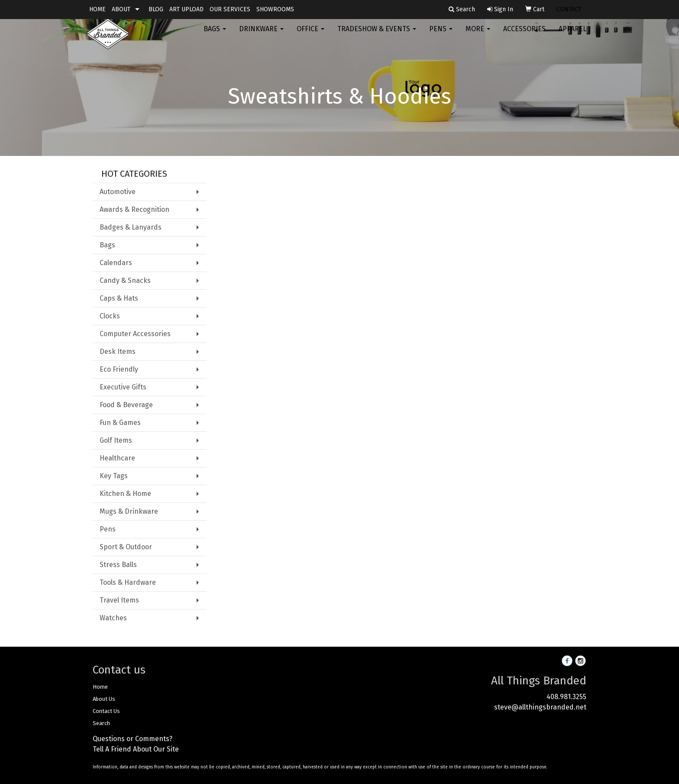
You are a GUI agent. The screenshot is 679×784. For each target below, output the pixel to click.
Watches (113, 618)
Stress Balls (118, 564)
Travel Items (119, 600)
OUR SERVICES (230, 9)
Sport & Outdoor (126, 547)
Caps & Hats (119, 298)
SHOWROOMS (275, 9)
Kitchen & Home (125, 493)
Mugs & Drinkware (129, 511)
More (478, 34)
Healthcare (117, 458)
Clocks (110, 316)
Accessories (524, 34)
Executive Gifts (123, 387)
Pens (441, 34)
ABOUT (121, 9)
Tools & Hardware (128, 582)
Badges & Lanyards (131, 227)
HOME (97, 9)
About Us (104, 699)
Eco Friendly (119, 369)
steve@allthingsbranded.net (540, 707)
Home (100, 687)
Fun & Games (120, 422)
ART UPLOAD (186, 9)
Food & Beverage (126, 405)
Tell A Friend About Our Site (136, 749)
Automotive (118, 192)
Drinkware (261, 34)
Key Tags (114, 476)
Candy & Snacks (125, 280)
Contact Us (106, 711)
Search (101, 723)
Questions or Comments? (132, 739)
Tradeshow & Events (376, 34)
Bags (215, 34)
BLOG (156, 9)
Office (310, 34)
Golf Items (116, 440)
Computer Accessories (135, 334)
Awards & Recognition (134, 209)
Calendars (116, 263)
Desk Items (118, 351)
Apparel (572, 34)
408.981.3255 (566, 697)
